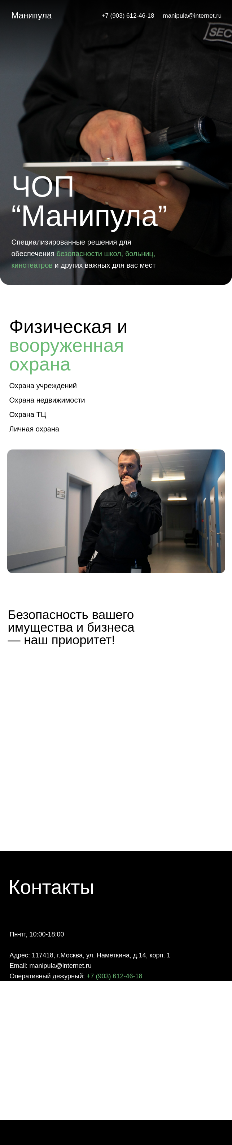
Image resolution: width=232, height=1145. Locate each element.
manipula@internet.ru (192, 15)
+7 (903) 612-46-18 (128, 15)
